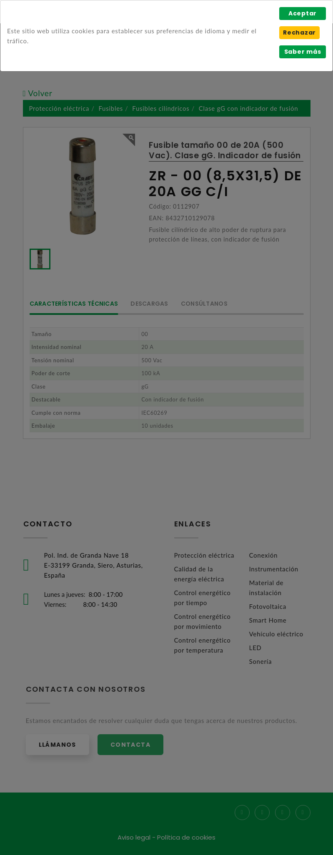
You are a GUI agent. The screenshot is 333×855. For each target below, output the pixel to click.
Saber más (302, 51)
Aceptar (302, 13)
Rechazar (299, 32)
